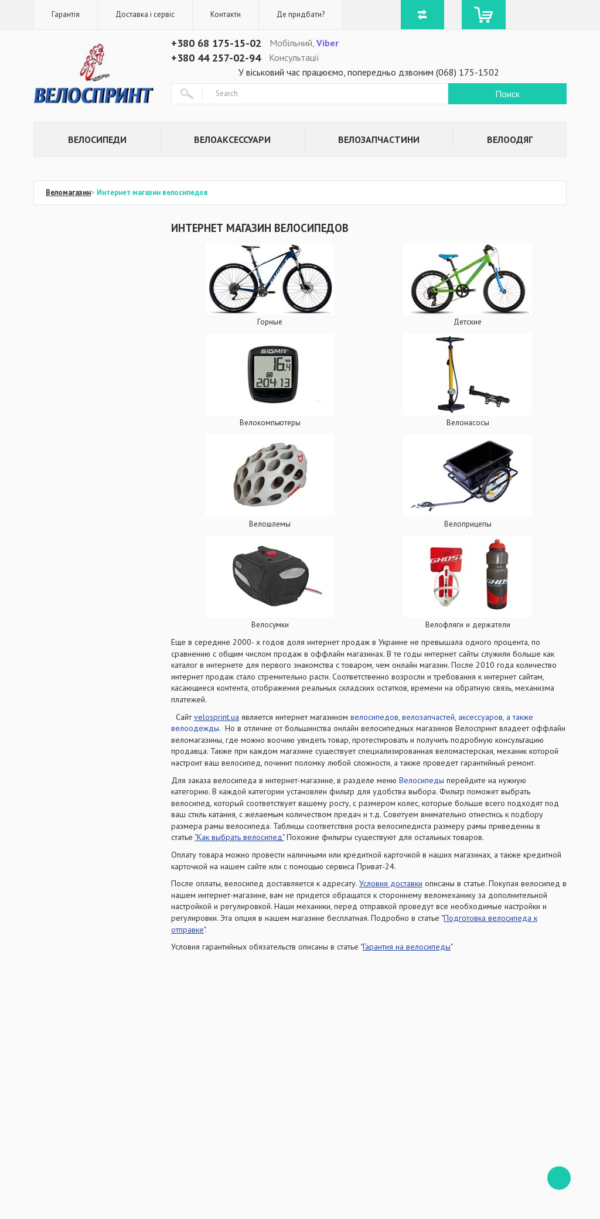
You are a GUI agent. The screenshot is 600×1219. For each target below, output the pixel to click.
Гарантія (66, 14)
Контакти (225, 14)
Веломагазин (68, 192)
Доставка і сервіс (145, 14)
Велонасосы (467, 422)
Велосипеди (97, 139)
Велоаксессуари (232, 139)
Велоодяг (510, 139)
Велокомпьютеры (270, 422)
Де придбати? (301, 14)
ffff (559, 1178)
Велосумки (270, 624)
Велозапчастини (379, 139)
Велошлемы (270, 523)
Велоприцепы (468, 523)
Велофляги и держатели (467, 624)
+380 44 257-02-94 (216, 57)
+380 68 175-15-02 (216, 43)
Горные (269, 321)
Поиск (507, 94)
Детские (468, 321)
